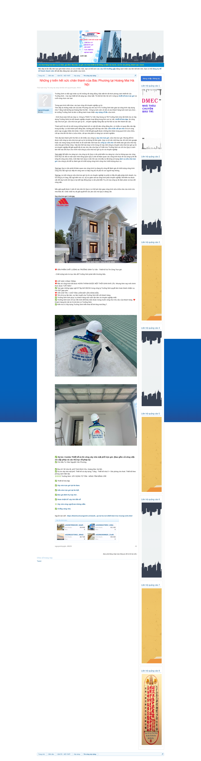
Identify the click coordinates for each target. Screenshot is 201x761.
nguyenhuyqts (71, 87)
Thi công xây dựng (53, 87)
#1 (136, 546)
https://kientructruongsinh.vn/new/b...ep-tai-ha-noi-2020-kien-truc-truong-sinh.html (99, 516)
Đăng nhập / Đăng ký (151, 78)
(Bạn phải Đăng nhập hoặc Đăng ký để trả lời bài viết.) (120, 554)
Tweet (39, 561)
